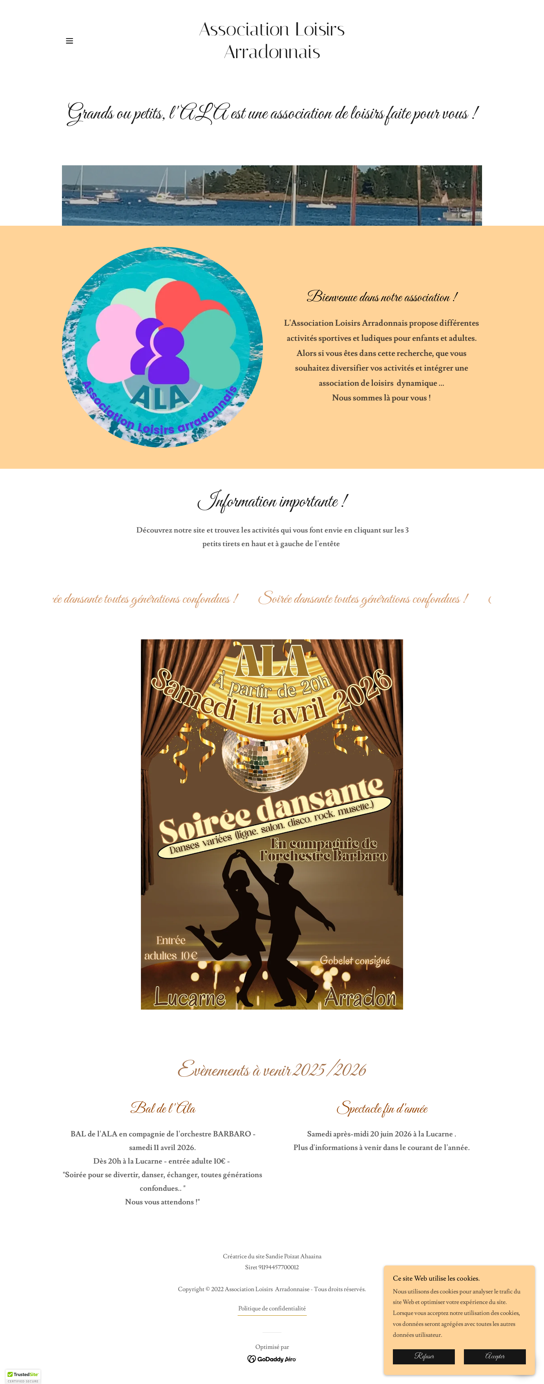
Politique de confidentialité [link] (272, 1308)
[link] (272, 56)
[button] (69, 40)
